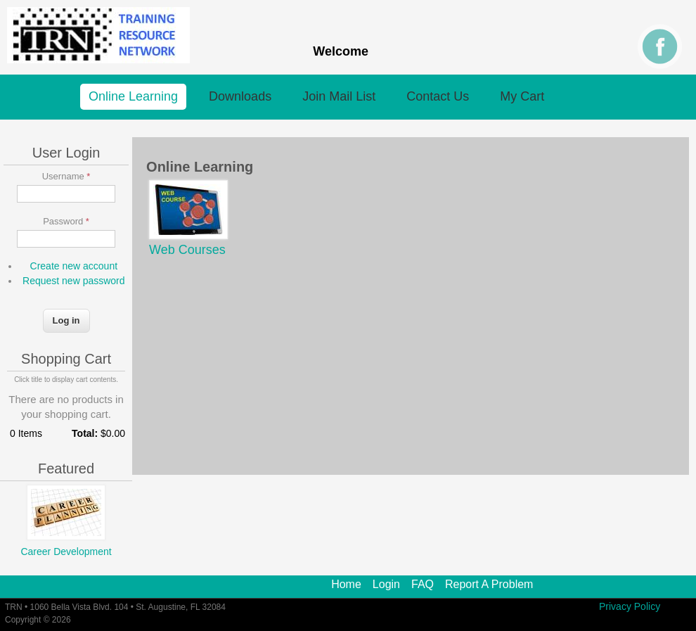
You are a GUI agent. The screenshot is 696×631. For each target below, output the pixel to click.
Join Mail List (338, 96)
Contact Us (437, 96)
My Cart (522, 96)
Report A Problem (489, 584)
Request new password (73, 280)
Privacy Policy (629, 606)
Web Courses (187, 250)
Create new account (74, 266)
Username (66, 176)
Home (346, 584)
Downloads (240, 96)
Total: (85, 433)
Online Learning (133, 96)
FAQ (422, 584)
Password (66, 221)
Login (386, 584)
